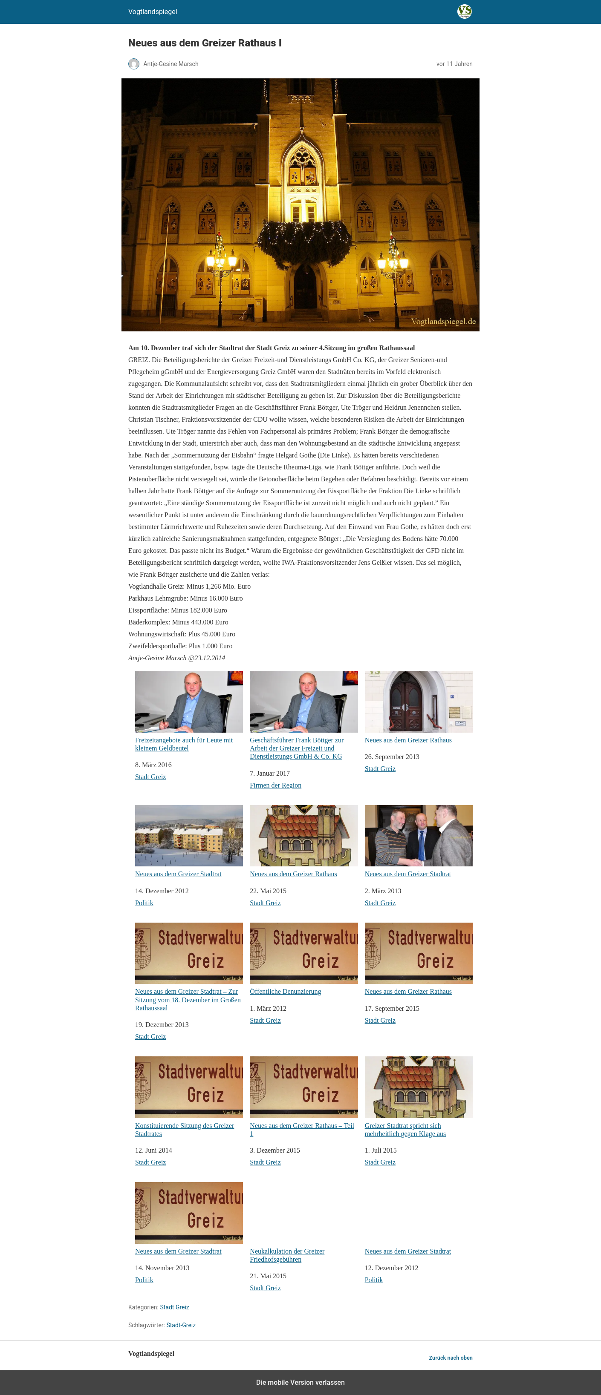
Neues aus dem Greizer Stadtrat (189, 841)
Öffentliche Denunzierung (304, 959)
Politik (144, 902)
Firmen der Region (275, 785)
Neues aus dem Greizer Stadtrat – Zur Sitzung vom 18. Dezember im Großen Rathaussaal (189, 967)
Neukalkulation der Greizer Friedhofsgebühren (304, 1222)
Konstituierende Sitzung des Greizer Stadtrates (189, 1096)
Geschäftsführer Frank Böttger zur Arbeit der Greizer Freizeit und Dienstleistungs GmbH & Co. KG (304, 715)
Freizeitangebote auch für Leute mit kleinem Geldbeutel (189, 711)
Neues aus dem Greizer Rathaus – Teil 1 (304, 1096)
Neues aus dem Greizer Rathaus (419, 707)
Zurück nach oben (451, 1358)
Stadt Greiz (150, 776)
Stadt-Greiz (181, 1325)
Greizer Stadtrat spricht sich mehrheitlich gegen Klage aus (419, 1096)
